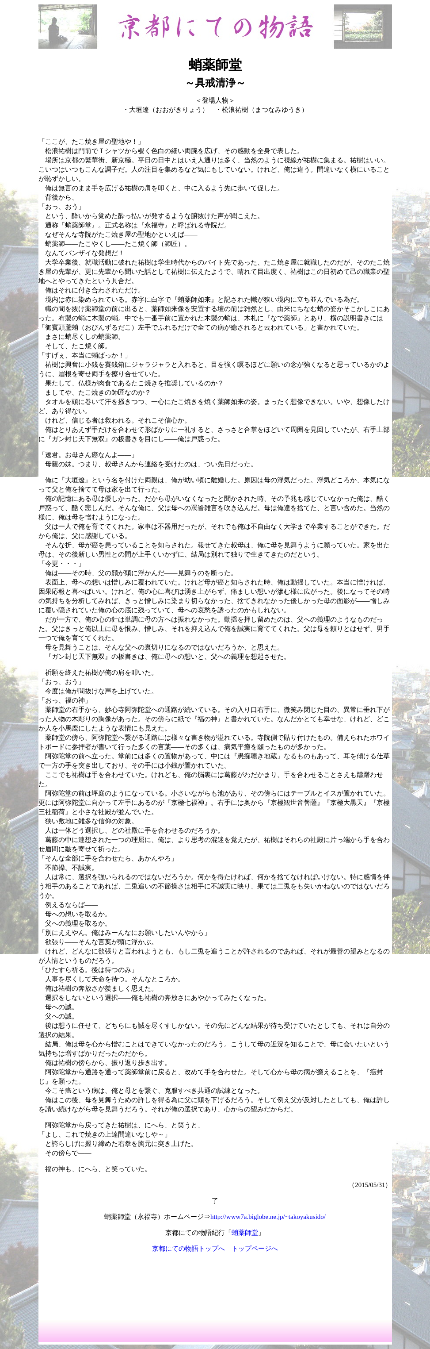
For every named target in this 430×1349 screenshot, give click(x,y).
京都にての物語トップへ (188, 1248)
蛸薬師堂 (245, 1232)
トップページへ (255, 1248)
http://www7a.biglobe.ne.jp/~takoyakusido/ (268, 1216)
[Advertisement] (215, 1287)
